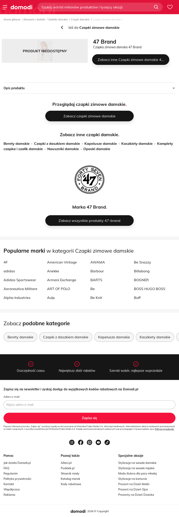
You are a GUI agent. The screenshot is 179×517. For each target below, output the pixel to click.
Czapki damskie (80, 19)
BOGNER (141, 280)
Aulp (51, 297)
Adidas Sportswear (20, 280)
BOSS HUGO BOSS (149, 289)
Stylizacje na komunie (132, 478)
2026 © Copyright (98, 511)
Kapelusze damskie (100, 143)
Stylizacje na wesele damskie (137, 463)
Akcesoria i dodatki (34, 19)
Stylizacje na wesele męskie (136, 468)
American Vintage (62, 262)
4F (6, 262)
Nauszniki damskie (63, 149)
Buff (137, 297)
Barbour (97, 271)
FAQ (6, 468)
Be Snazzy (142, 262)
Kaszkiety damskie (137, 143)
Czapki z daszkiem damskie (57, 143)
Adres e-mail (11, 396)
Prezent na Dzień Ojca (133, 489)
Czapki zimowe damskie (107, 19)
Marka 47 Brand (89, 207)
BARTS (96, 280)
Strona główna (12, 19)
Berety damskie (17, 143)
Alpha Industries (17, 297)
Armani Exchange (61, 280)
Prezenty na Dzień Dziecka (136, 494)
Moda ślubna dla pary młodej (137, 473)
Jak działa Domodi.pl (17, 463)
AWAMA (97, 262)
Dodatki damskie (58, 19)
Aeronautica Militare (20, 289)
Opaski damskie (96, 149)
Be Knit (96, 297)
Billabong (142, 271)
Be (92, 289)
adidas (9, 271)
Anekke (53, 271)
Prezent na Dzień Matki (133, 484)
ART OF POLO (58, 289)
